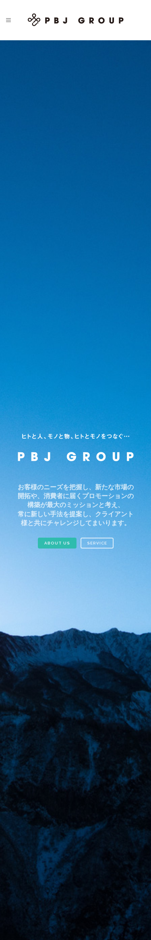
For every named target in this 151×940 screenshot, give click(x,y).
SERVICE (97, 546)
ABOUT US (57, 546)
